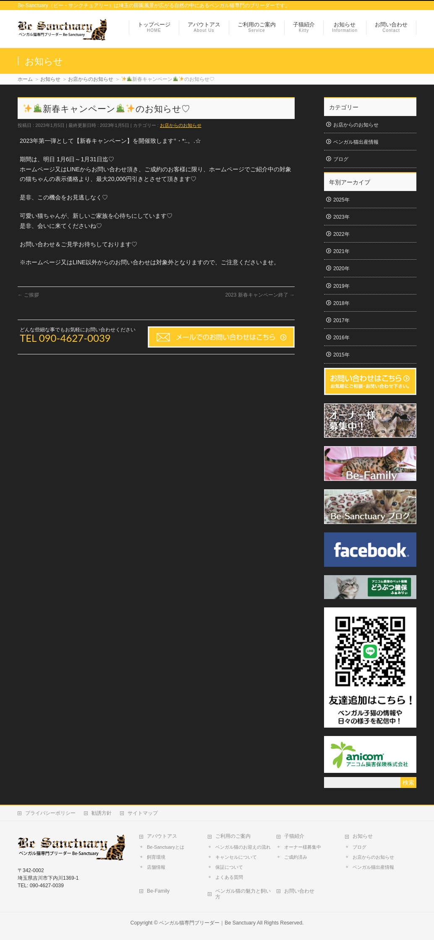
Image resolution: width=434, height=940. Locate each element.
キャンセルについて (236, 857)
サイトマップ (143, 813)
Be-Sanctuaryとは (165, 847)
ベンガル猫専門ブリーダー (189, 923)
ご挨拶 (28, 295)
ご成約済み (295, 857)
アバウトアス (162, 836)
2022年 (341, 234)
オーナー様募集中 (302, 847)
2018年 (341, 303)
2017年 (341, 320)
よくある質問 (229, 877)
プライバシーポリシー (50, 813)
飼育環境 (156, 857)
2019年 (341, 286)
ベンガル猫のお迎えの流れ (243, 847)
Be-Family (158, 891)
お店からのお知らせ (180, 125)
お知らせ (363, 836)
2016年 (341, 338)
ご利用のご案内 (233, 836)
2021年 (341, 251)
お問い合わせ (299, 891)
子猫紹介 (294, 836)
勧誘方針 (102, 813)
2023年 (341, 217)
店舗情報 (156, 867)
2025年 (341, 200)
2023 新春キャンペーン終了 (260, 295)
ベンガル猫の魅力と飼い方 (243, 894)
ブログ (340, 159)
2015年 (341, 355)
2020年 (341, 268)
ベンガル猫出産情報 (356, 142)
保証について (229, 867)
